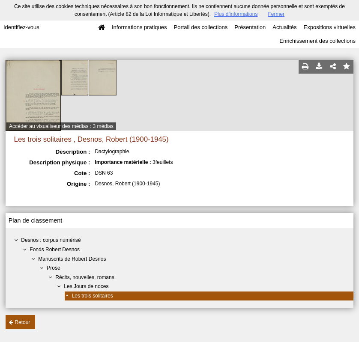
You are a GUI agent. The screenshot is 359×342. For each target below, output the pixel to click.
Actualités (284, 27)
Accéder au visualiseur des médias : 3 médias (61, 126)
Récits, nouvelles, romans (84, 277)
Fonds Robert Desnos (55, 250)
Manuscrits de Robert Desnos (72, 259)
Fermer (276, 14)
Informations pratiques (139, 27)
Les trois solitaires (92, 296)
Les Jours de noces (86, 286)
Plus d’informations (235, 14)
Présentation (250, 27)
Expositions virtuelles (330, 27)
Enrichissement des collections (317, 41)
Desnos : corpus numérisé (51, 240)
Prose (53, 268)
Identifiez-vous (21, 27)
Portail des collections (201, 27)
